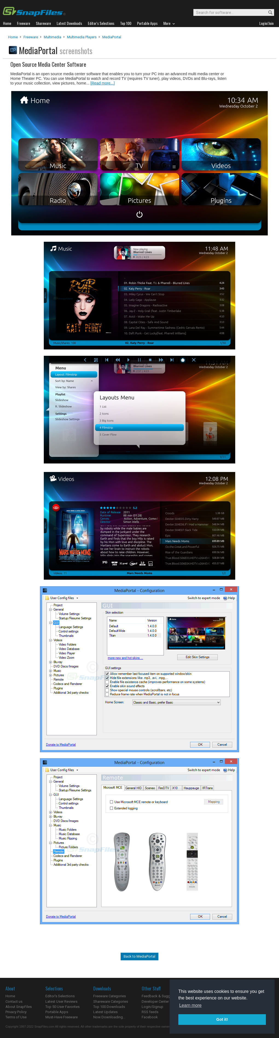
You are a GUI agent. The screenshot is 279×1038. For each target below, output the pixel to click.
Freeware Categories (109, 996)
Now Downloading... (109, 1017)
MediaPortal (111, 37)
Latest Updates (105, 1012)
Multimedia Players (82, 37)
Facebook (150, 1017)
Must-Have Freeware (61, 1017)
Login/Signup (152, 1007)
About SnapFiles (18, 1007)
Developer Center (155, 1001)
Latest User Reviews (61, 1001)
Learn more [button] (190, 1005)
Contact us (13, 1001)
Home (13, 37)
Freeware (31, 37)
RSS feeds (150, 1012)
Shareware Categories (110, 1001)
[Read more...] (103, 83)
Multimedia (52, 37)
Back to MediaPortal (139, 956)
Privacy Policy (16, 1012)
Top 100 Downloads (109, 1007)
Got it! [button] (222, 1019)
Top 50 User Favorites (62, 1007)
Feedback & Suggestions (162, 996)
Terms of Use (16, 1017)
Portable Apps (56, 1012)
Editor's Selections (60, 996)
